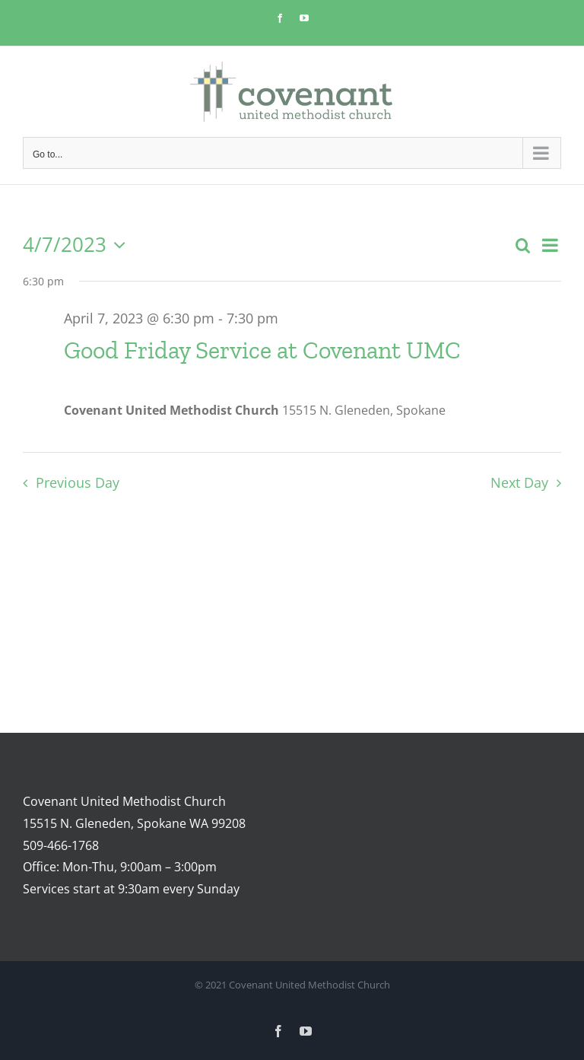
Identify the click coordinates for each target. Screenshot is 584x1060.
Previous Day (77, 482)
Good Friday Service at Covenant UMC (262, 350)
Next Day (519, 482)
